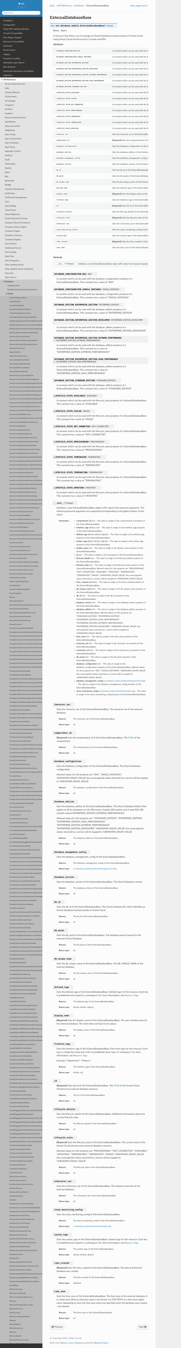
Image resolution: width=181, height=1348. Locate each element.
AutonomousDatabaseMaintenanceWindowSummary (25, 480)
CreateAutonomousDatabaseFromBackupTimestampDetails (25, 893)
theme (78, 1343)
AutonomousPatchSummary (19, 546)
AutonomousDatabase (17, 426)
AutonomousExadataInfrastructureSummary (25, 539)
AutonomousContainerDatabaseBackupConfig (25, 387)
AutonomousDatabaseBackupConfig (23, 437)
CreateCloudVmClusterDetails (20, 920)
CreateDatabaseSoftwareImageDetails (23, 990)
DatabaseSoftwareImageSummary (21, 1239)
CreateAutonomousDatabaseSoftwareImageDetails (25, 896)
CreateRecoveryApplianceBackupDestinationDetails (25, 1137)
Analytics (9, 113)
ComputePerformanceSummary (21, 788)
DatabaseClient (13, 286)
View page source (138, 6)
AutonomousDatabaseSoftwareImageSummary (25, 504)
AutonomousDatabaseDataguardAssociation (25, 461)
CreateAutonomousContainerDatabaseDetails (25, 865)
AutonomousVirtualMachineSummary (23, 554)
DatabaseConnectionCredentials (21, 1204)
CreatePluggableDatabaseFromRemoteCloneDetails (25, 1126)
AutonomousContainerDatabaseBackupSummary (25, 391)
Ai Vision (8, 109)
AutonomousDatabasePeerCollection (23, 488)
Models (9, 294)
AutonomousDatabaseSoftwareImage (23, 496)
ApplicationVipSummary (18, 356)
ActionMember (15, 301)
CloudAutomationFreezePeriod (20, 733)
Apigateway (10, 130)
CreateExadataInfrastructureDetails (22, 1044)
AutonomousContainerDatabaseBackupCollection (25, 383)
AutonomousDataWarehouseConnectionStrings (25, 418)
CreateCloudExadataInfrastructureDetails (24, 916)
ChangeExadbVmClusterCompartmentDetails (25, 690)
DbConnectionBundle (17, 1293)
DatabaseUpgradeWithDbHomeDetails (23, 1277)
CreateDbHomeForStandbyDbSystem (23, 1005)
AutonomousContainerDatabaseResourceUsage (25, 403)
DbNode (12, 1320)
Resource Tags (131, 995)
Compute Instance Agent (16, 227)
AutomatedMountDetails (18, 371)
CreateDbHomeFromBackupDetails (22, 1009)
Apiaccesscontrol (12, 126)
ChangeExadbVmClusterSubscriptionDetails (25, 694)
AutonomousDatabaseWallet (20, 515)
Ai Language (10, 101)
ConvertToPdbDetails (17, 834)
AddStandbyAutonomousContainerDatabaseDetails (25, 325)
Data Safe (9, 273)
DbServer (12, 1332)
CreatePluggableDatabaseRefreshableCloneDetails (25, 1130)
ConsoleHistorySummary (18, 823)
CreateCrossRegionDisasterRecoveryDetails (25, 935)
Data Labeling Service (14, 265)
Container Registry (13, 240)
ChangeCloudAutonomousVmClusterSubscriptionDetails (25, 647)
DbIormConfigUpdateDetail (19, 1316)
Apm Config (10, 134)
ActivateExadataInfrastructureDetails (22, 317)
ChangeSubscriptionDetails (19, 721)
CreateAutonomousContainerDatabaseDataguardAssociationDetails (25, 861)
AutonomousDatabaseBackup (20, 434)
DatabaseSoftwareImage (18, 1235)
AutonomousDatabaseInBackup (21, 473)
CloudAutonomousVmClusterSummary (23, 752)
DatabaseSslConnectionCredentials (22, 1242)
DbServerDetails (15, 1336)
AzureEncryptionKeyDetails (19, 589)
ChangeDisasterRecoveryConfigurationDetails (25, 683)
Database (8, 281)
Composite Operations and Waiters (18, 71)
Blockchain (9, 181)
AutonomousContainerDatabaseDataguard (25, 395)
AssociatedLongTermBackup (19, 364)
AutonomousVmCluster (18, 558)
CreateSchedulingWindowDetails (21, 1157)
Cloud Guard (10, 210)
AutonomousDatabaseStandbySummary (24, 508)
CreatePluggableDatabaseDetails (21, 1114)
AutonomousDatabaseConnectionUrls (23, 453)
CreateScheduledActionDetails (20, 1145)
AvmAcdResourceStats (17, 578)
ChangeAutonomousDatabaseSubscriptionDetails (25, 636)
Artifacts (8, 155)
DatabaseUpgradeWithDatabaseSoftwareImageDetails (25, 1274)
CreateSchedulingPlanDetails (20, 1149)
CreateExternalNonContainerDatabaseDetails (25, 1083)
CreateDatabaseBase (17, 959)
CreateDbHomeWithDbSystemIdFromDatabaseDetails (25, 1029)
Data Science (10, 277)
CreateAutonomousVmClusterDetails (22, 900)
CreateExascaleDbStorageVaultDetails (23, 1052)
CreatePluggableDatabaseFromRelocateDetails (25, 1122)
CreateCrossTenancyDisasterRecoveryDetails (25, 939)
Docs (52, 6)
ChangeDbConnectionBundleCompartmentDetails (25, 679)
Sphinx (63, 1343)
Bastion (8, 168)
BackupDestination (16, 601)
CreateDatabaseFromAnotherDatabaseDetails (25, 970)
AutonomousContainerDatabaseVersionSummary (25, 410)
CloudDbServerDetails (17, 760)
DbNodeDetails (15, 1324)
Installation (8, 21)
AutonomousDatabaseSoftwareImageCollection (25, 500)
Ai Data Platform (12, 92)
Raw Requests (9, 67)
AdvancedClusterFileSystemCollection (23, 340)
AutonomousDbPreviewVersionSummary (24, 519)
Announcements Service (15, 117)
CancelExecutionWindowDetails (21, 628)
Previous (57, 1327)
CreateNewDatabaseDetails (19, 1103)
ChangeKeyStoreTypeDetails (19, 710)
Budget (8, 185)
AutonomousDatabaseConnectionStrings (24, 449)
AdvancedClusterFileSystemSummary (23, 344)
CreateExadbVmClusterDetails (20, 1048)
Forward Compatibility (13, 33)
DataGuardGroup (15, 1188)
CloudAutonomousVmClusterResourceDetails (25, 745)
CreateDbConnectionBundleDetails (22, 994)
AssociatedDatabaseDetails (19, 360)
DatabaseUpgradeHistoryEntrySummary (24, 1266)
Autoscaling (10, 164)
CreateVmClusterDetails (18, 1169)
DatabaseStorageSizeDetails (19, 1246)
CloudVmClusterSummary (19, 780)
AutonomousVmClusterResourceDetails (24, 562)
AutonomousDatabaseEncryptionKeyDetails (25, 465)
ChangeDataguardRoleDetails (20, 675)
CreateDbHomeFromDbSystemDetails (23, 1017)
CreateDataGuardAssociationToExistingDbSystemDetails (25, 947)
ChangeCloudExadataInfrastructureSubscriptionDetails (25, 659)
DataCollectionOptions (18, 1176)
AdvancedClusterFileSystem (19, 336)
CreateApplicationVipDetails (19, 854)
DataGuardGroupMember (19, 1192)
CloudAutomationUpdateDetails (21, 737)
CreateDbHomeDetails (17, 1001)
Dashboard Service (13, 248)
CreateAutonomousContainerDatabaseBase (25, 857)
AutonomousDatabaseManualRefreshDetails (25, 484)
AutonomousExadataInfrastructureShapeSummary (25, 535)
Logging (6, 54)
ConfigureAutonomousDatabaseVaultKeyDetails (25, 791)
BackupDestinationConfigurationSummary (25, 605)
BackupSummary (15, 624)
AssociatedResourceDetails (19, 368)
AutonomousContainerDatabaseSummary (24, 406)
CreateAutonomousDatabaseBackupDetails (25, 873)
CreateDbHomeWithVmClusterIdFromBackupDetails (25, 1036)
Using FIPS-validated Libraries (16, 29)
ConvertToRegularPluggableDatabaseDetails (25, 842)
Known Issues (9, 50)
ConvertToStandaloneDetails (20, 846)
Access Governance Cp (15, 84)
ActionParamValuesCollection (20, 309)
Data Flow (9, 256)
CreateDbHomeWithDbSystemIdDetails (24, 1021)
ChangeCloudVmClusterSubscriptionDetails (25, 667)
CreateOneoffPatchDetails (19, 1106)
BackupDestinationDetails (19, 609)
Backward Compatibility (13, 42)
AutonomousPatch (16, 542)
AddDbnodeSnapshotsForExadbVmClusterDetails (25, 321)
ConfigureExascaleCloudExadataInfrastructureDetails (25, 795)
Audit (7, 160)
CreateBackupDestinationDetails (21, 904)
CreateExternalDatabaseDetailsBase (22, 1075)
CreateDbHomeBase (16, 998)
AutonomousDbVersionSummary (21, 523)
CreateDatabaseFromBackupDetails (22, 978)
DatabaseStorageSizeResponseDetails (23, 1250)
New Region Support (12, 37)
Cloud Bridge (10, 206)
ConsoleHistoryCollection (18, 819)
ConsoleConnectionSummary (20, 811)
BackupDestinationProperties (20, 616)
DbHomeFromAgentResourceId (21, 1305)
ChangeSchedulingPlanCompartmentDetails (25, 714)
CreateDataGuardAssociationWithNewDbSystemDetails (25, 955)
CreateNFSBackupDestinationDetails (23, 1099)
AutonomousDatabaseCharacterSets (22, 445)
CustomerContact (15, 1172)
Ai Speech (9, 105)
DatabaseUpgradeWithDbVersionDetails (24, 1281)
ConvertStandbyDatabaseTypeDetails (23, 830)
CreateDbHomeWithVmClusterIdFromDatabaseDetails (25, 1040)
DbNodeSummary (16, 1328)
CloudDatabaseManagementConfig (22, 756)
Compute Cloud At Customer (17, 223)
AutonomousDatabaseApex (19, 430)
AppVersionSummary (17, 348)
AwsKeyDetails (14, 585)
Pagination (7, 75)
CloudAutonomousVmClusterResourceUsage (25, 749)
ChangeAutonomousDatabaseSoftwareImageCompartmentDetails (25, 632)
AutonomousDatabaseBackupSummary (24, 441)
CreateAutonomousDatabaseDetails (22, 885)
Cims (7, 202)
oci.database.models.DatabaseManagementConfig (94, 869)
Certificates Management (16, 197)
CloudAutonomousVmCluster (20, 741)
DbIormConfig (14, 1313)
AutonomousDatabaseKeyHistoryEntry (23, 476)
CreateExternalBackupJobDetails (21, 1064)
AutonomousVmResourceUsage (21, 574)
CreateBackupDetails (17, 908)
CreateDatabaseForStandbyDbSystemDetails (25, 966)
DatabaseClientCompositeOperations (22, 290)
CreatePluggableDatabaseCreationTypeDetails (25, 1110)
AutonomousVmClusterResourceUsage (23, 566)
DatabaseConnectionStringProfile (21, 1219)
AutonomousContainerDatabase (21, 375)
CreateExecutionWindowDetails (21, 1060)
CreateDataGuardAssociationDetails (22, 943)
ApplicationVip (14, 352)
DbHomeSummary (16, 1309)
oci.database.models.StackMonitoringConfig (92, 1226)
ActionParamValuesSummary (20, 313)
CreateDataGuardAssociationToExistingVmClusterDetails (25, 951)
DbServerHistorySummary (19, 1340)
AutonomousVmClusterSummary (21, 570)
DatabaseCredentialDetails (19, 1227)
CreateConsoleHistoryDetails (20, 928)
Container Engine (12, 231)
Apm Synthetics (12, 143)
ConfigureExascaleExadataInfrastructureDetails (25, 799)
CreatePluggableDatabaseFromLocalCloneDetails (25, 1118)
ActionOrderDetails (16, 305)
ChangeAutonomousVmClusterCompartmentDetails (25, 640)
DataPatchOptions (16, 1196)
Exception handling (11, 58)
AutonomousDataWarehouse (20, 414)
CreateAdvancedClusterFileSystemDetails (24, 850)
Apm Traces (10, 147)
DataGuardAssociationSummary (21, 1184)
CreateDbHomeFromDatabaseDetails (23, 1013)
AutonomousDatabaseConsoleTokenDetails (25, 457)
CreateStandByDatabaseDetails (21, 1161)
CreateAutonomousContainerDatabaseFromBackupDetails (25, 869)
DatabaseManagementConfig (20, 1231)
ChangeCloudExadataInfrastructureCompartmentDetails (25, 655)
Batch (7, 172)
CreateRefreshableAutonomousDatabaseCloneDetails (25, 1141)
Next (142, 1327)
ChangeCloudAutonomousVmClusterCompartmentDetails (25, 644)
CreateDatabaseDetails (17, 962)
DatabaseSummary (16, 1254)
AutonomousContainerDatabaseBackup (24, 379)
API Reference (8, 79)
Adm (7, 88)
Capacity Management (14, 189)
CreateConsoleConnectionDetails (21, 924)
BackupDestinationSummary (20, 620)
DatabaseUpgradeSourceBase (20, 1270)
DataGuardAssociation (17, 1180)
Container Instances (13, 235)
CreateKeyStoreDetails (17, 1091)
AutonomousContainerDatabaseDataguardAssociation (25, 399)
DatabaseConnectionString (19, 1215)
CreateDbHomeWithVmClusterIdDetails (23, 1032)
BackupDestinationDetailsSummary (22, 613)
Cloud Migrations (12, 214)
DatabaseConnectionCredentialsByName (24, 1211)
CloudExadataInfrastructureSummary (23, 768)
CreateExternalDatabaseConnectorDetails (24, 1071)
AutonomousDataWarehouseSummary (23, 422)
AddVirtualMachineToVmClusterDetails (23, 332)
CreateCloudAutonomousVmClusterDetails (25, 912)
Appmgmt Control (13, 151)
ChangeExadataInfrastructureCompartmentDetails (25, 686)
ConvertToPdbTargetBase (18, 838)
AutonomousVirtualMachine (19, 550)
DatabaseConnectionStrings (19, 1223)
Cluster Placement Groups (16, 218)
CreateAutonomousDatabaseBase (21, 877)
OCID (131, 738)
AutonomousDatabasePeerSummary (22, 492)
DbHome (12, 1301)
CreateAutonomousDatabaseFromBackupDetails (25, 889)
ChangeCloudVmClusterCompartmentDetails (25, 663)
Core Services (11, 244)
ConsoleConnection (16, 807)
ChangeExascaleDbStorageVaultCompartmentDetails (25, 698)
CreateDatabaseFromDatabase (20, 982)
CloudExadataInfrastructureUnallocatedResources (25, 772)
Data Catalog (10, 252)
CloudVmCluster (15, 776)
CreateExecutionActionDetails (20, 1056)
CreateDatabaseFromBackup (20, 974)
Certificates (10, 193)
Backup (12, 597)
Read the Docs (101, 1343)
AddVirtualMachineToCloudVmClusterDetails (25, 329)
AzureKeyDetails (15, 593)
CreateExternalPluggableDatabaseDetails (24, 1087)
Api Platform (10, 122)
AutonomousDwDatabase (19, 527)
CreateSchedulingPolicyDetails (20, 1153)
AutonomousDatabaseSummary (21, 511)
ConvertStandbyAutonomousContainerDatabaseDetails (25, 826)
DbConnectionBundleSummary (21, 1297)
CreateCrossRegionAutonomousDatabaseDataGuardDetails (25, 931)
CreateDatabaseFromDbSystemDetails (23, 986)
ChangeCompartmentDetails (19, 671)
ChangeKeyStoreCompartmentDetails (23, 706)
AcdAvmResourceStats (17, 298)
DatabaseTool (14, 1258)
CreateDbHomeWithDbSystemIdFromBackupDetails (25, 1025)
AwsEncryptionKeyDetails (19, 581)
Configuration (9, 25)
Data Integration (12, 261)
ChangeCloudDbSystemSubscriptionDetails (25, 651)
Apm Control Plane (13, 139)
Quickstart (7, 46)
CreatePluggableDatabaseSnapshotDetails (24, 1134)
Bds (6, 176)
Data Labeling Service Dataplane (19, 269)
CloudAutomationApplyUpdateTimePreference (25, 729)
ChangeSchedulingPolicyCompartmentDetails (25, 718)
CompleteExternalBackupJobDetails (22, 784)
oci (22, 4)
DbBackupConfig (15, 1289)
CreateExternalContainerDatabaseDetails (24, 1067)
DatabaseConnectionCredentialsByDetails (24, 1208)
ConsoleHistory (15, 815)
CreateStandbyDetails (17, 1165)
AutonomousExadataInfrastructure (22, 531)
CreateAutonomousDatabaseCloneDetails (24, 881)
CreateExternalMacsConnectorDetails (23, 1079)
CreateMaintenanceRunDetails (20, 1095)
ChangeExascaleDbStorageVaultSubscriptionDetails (25, 702)
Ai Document (11, 96)
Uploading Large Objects (13, 63)
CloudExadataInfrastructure (19, 764)
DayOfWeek (13, 1285)
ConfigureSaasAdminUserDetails (21, 803)
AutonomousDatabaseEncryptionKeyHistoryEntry (25, 469)
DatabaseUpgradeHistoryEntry (20, 1262)
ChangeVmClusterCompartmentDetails (23, 725)
